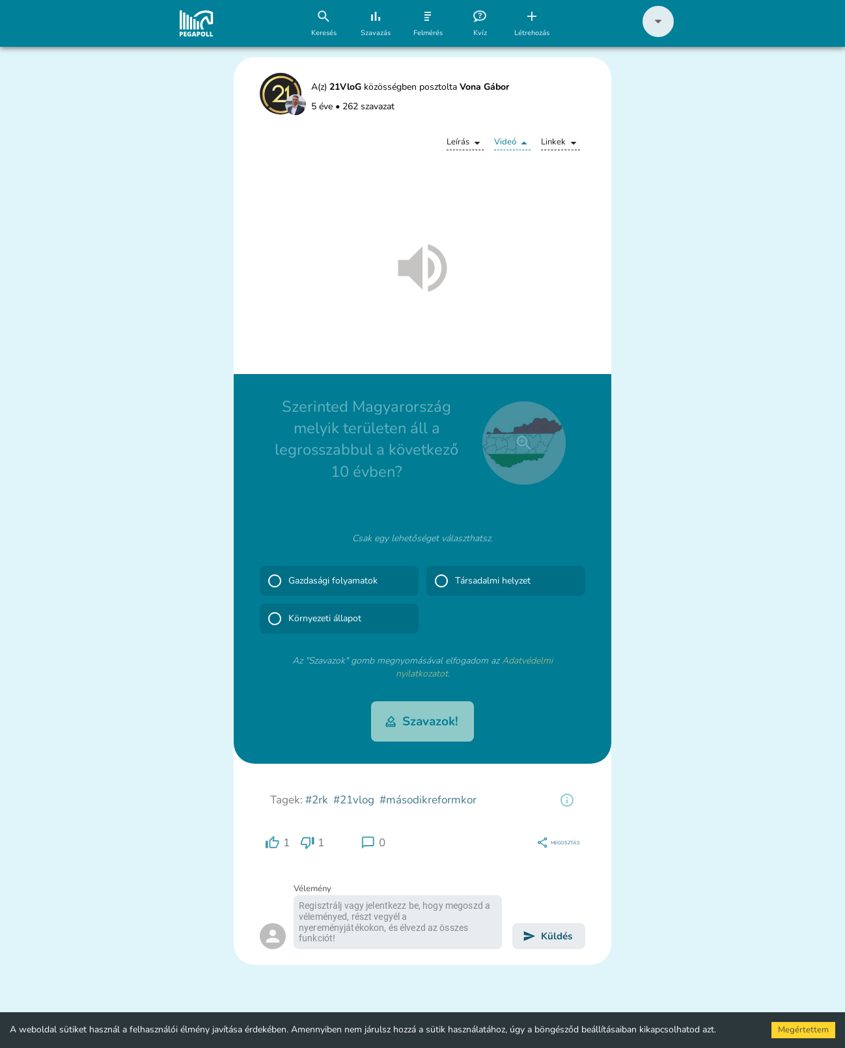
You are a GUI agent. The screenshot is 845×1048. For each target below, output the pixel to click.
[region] (567, 800)
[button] (658, 34)
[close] (524, 443)
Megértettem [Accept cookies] (803, 1030)
